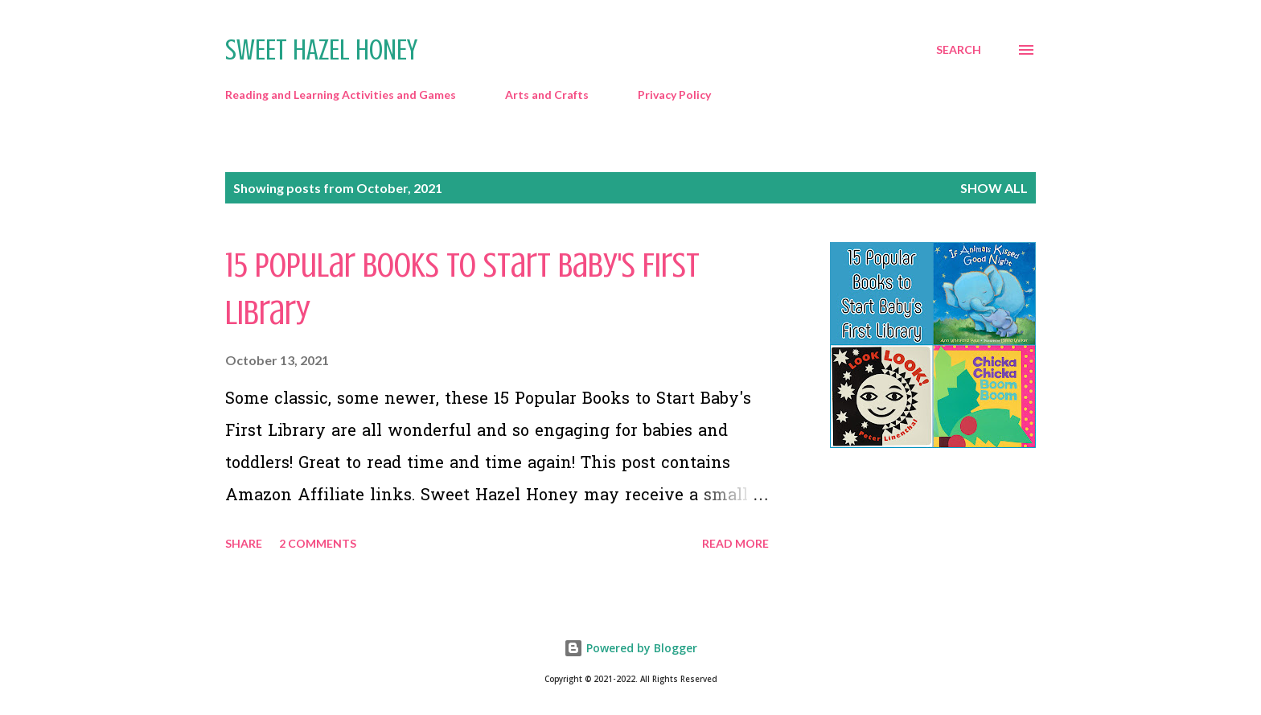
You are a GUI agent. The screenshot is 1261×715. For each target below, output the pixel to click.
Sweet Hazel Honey (321, 50)
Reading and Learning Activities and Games (340, 94)
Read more (735, 543)
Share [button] (243, 543)
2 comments (317, 543)
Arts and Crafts (547, 94)
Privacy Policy (674, 94)
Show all (994, 187)
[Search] (958, 49)
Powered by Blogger (630, 647)
